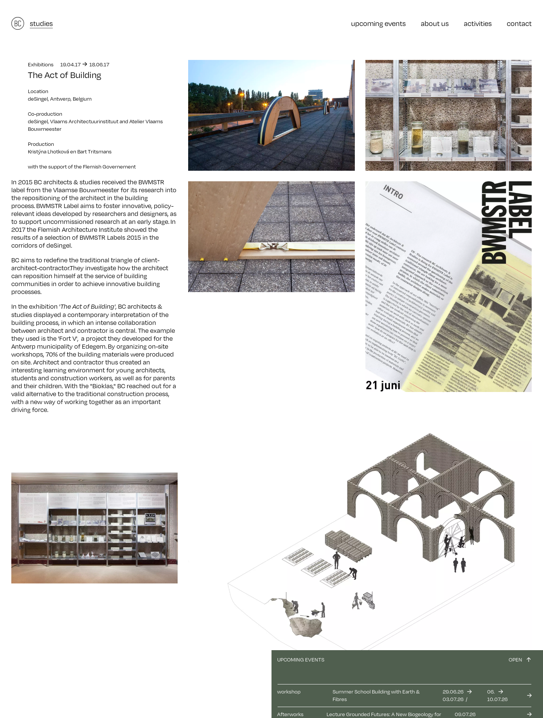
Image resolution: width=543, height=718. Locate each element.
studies (41, 23)
